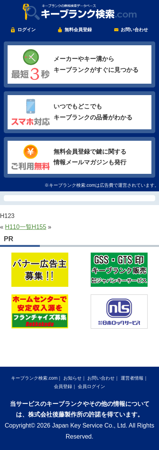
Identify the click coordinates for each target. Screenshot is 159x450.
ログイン (26, 29)
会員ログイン (91, 386)
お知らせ (72, 378)
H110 (12, 227)
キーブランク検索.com (34, 378)
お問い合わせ (134, 29)
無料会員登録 (78, 29)
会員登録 (63, 386)
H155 (39, 227)
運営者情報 (132, 378)
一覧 (26, 227)
